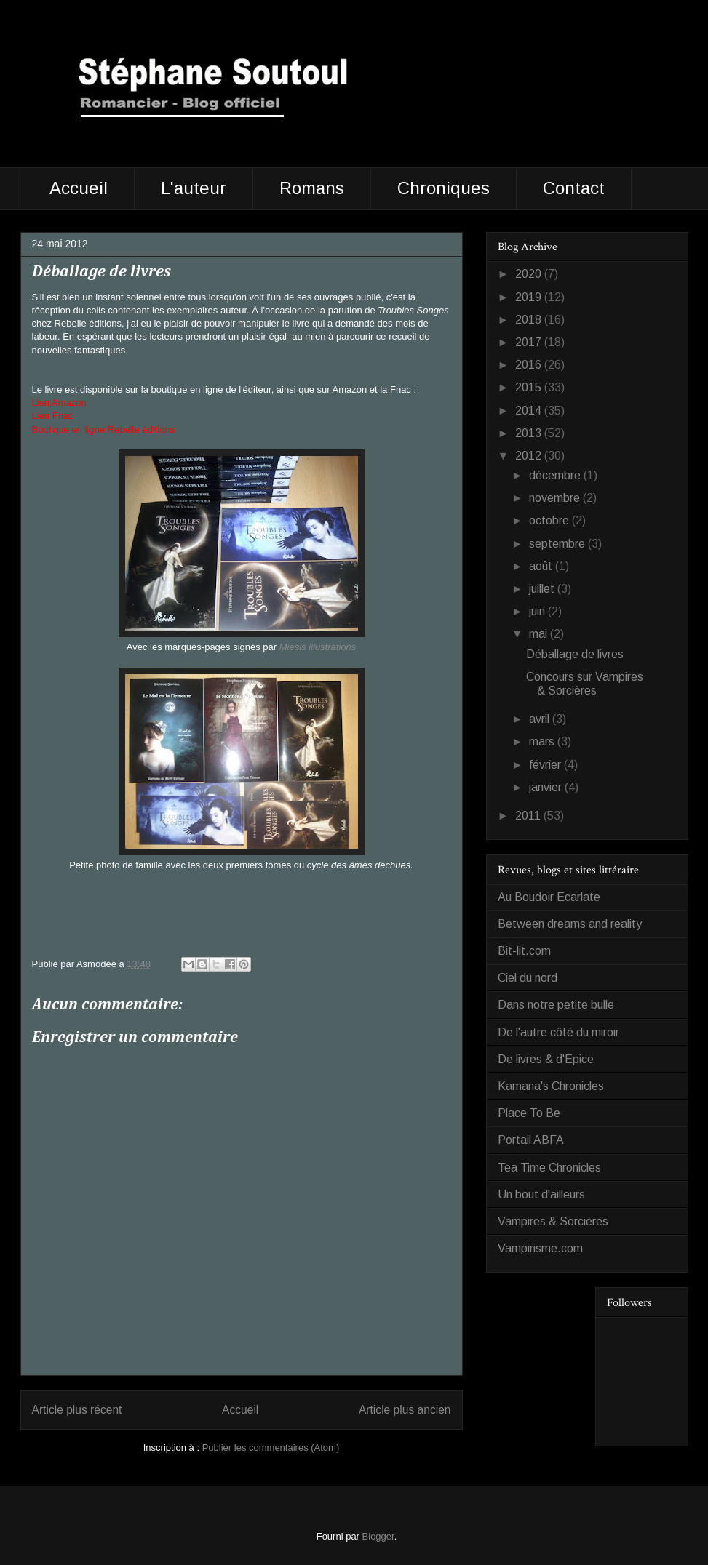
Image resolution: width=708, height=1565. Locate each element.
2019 (529, 297)
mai (539, 634)
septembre (558, 543)
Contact (574, 188)
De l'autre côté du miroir (558, 1032)
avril (540, 719)
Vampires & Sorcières (553, 1221)
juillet (543, 589)
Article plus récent (77, 1410)
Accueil (78, 188)
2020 (529, 274)
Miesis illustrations (317, 646)
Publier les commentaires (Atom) (271, 1447)
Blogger (378, 1536)
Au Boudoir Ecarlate (549, 897)
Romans (311, 188)
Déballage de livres (575, 654)
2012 (529, 455)
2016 (529, 365)
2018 (529, 319)
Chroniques (443, 188)
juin (538, 611)
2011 (529, 815)
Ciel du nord (527, 978)
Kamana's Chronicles (551, 1086)
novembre (556, 498)
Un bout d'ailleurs (541, 1194)
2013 (529, 433)
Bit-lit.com (524, 951)
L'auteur (193, 188)
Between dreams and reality (570, 924)
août (542, 566)
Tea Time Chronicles (549, 1167)
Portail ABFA (531, 1140)
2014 (529, 410)
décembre (556, 475)
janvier (547, 787)
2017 (529, 342)
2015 (529, 387)
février (546, 765)
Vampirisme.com (540, 1248)
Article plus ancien (405, 1410)
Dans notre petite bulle (556, 1004)
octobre (550, 520)
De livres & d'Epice (546, 1059)
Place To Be (529, 1113)
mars (543, 741)
